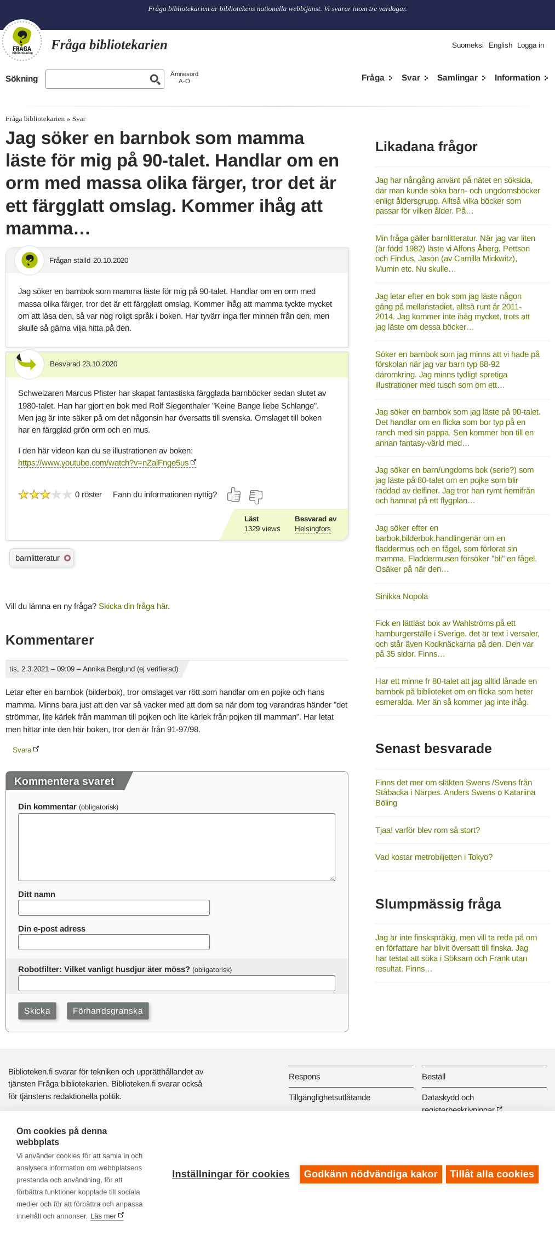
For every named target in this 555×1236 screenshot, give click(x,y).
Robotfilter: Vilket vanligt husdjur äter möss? (104, 969)
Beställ (433, 1076)
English (500, 45)
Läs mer (103, 1216)
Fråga (373, 77)
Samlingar (457, 77)
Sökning (21, 78)
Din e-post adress (51, 928)
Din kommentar (47, 806)
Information (517, 77)
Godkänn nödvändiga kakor (369, 1173)
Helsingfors (313, 529)
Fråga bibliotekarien (35, 118)
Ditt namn (36, 894)
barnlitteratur (37, 557)
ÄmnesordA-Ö (184, 77)
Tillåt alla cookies (492, 1173)
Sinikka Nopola (401, 596)
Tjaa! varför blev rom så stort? (427, 830)
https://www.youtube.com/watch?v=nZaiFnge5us (103, 462)
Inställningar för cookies (229, 1173)
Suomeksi (468, 45)
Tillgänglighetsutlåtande (329, 1097)
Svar (411, 77)
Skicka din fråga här (133, 606)
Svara (22, 750)
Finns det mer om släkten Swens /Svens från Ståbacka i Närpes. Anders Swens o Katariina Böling (455, 792)
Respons (304, 1076)
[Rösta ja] (234, 494)
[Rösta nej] (255, 497)
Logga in (530, 45)
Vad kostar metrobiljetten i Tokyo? (434, 856)
